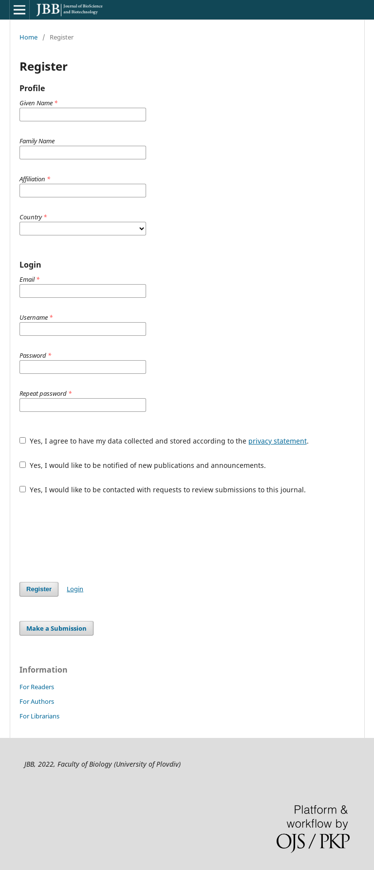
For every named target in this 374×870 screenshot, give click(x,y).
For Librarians (39, 716)
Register (39, 589)
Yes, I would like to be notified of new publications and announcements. (142, 465)
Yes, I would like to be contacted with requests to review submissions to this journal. (162, 489)
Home (28, 37)
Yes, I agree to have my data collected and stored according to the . (164, 440)
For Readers (36, 686)
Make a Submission (56, 628)
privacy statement (277, 440)
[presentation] (93, 538)
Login (75, 588)
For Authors (36, 701)
